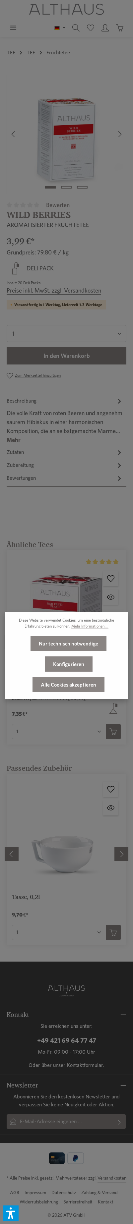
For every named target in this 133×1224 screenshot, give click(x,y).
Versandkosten (112, 1178)
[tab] (65, 420)
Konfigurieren (68, 681)
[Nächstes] (119, 134)
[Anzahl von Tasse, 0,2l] (59, 932)
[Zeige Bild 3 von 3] (82, 187)
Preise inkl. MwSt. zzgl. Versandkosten (54, 290)
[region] (66, 134)
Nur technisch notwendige (68, 660)
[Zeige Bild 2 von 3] (66, 187)
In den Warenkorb (66, 355)
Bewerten (58, 204)
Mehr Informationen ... (89, 642)
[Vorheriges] (14, 134)
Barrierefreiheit (78, 1201)
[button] (11, 1213)
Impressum (35, 1192)
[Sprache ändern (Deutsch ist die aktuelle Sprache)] (60, 27)
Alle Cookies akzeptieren (68, 701)
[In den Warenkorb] (113, 731)
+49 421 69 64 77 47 (66, 1040)
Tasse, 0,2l (26, 896)
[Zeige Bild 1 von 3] (50, 187)
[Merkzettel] (90, 27)
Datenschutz (63, 1192)
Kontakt (105, 1201)
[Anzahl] (66, 333)
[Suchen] (76, 27)
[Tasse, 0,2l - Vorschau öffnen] (110, 807)
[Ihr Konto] (105, 27)
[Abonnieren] (119, 1121)
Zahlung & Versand (99, 1192)
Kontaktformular (85, 1065)
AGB (14, 1192)
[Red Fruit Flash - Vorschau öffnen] (110, 597)
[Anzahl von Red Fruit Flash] (59, 731)
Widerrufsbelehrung (39, 1201)
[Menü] (13, 27)
